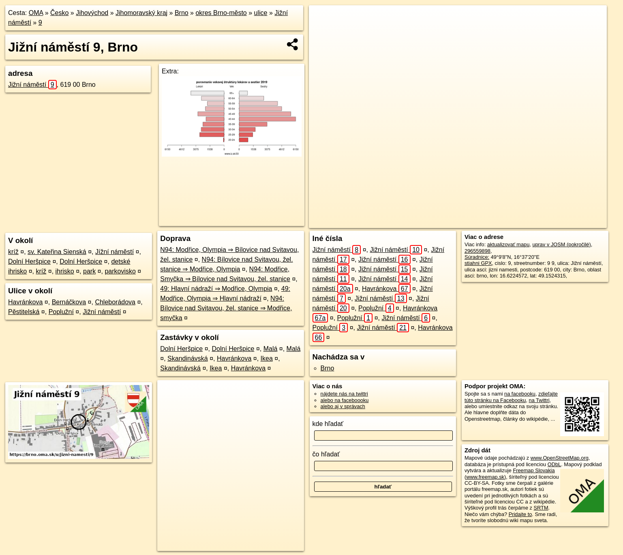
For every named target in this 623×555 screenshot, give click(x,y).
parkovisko (120, 271)
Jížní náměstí (114, 251)
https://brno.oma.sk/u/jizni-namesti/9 (566, 221)
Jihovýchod (92, 12)
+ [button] (322, 19)
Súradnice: (477, 257)
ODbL (554, 464)
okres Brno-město (220, 12)
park (89, 271)
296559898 (477, 251)
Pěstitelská (23, 311)
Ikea (267, 358)
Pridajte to (520, 514)
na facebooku (519, 394)
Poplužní (61, 311)
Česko (59, 12)
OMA (36, 12)
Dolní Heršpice (29, 261)
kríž (13, 251)
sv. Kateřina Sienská (57, 251)
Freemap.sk (501, 221)
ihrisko (65, 271)
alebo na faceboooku (345, 400)
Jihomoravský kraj (141, 12)
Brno (181, 12)
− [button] (322, 32)
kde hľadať (328, 423)
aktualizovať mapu (508, 244)
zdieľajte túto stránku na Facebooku (511, 397)
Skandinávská (187, 358)
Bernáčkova (69, 302)
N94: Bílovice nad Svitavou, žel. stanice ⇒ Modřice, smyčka (226, 308)
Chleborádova (115, 302)
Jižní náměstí (32, 84)
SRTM (541, 508)
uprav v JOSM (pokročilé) (561, 244)
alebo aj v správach (343, 406)
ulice (261, 12)
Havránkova (25, 302)
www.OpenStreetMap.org (560, 458)
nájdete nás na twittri (344, 394)
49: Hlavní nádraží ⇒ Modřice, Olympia (216, 288)
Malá (270, 348)
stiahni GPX (478, 263)
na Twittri (539, 400)
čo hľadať (326, 454)
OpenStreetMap (459, 221)
